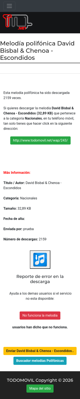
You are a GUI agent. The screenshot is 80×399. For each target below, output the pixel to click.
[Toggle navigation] (9, 6)
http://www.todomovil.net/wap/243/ (40, 140)
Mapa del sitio (40, 388)
